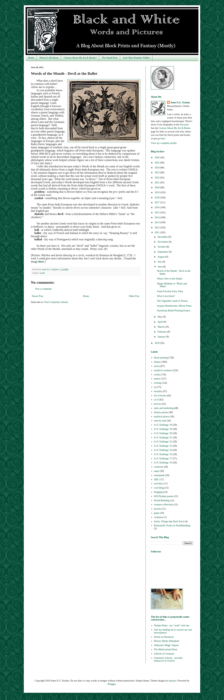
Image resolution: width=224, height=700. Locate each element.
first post (184, 124)
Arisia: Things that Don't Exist (169, 521)
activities (158, 483)
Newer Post (37, 296)
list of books (160, 395)
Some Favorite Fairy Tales (170, 291)
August (161, 256)
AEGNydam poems (163, 496)
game (156, 513)
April (160, 322)
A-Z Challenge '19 (163, 429)
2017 (157, 202)
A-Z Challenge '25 (163, 454)
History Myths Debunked (166, 641)
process (157, 404)
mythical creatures (163, 370)
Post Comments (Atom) (56, 302)
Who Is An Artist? (166, 296)
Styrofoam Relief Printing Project (173, 310)
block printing (161, 357)
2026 (157, 157)
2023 (157, 172)
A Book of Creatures (164, 653)
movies (157, 508)
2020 (157, 187)
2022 (157, 177)
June (160, 266)
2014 (157, 217)
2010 (157, 343)
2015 (157, 212)
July (160, 261)
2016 (157, 207)
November (163, 242)
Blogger (112, 684)
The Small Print (109, 57)
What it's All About (48, 57)
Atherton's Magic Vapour (166, 645)
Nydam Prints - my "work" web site (171, 625)
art (155, 387)
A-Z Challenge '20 (163, 433)
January (162, 336)
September (163, 252)
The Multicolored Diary (166, 649)
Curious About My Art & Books (174, 128)
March (161, 326)
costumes (158, 517)
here (41, 261)
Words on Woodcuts (164, 637)
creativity (158, 466)
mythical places (161, 416)
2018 (157, 197)
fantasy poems (161, 412)
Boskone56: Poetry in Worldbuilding (172, 525)
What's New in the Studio (169, 278)
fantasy (157, 362)
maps (156, 471)
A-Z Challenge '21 (163, 437)
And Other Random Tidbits (136, 57)
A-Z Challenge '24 (163, 450)
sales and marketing (164, 408)
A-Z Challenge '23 (163, 446)
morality (158, 391)
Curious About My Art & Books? (80, 57)
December (163, 237)
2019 (157, 192)
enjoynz (172, 680)
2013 (157, 222)
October (162, 246)
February (162, 331)
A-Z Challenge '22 (163, 441)
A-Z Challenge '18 (163, 425)
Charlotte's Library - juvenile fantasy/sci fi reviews (168, 659)
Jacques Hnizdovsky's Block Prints (174, 306)
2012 (157, 227)
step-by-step (160, 420)
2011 (157, 232)
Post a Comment (43, 289)
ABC (156, 479)
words (42, 273)
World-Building (161, 500)
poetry (157, 378)
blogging (158, 492)
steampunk (159, 475)
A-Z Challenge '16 (163, 462)
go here (161, 138)
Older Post (134, 296)
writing (157, 383)
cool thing (159, 487)
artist (156, 366)
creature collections (163, 504)
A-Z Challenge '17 (163, 458)
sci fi (156, 399)
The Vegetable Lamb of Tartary (172, 301)
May (160, 316)
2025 (157, 162)
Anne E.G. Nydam (180, 102)
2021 (157, 182)
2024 (157, 167)
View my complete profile (164, 143)
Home (31, 57)
